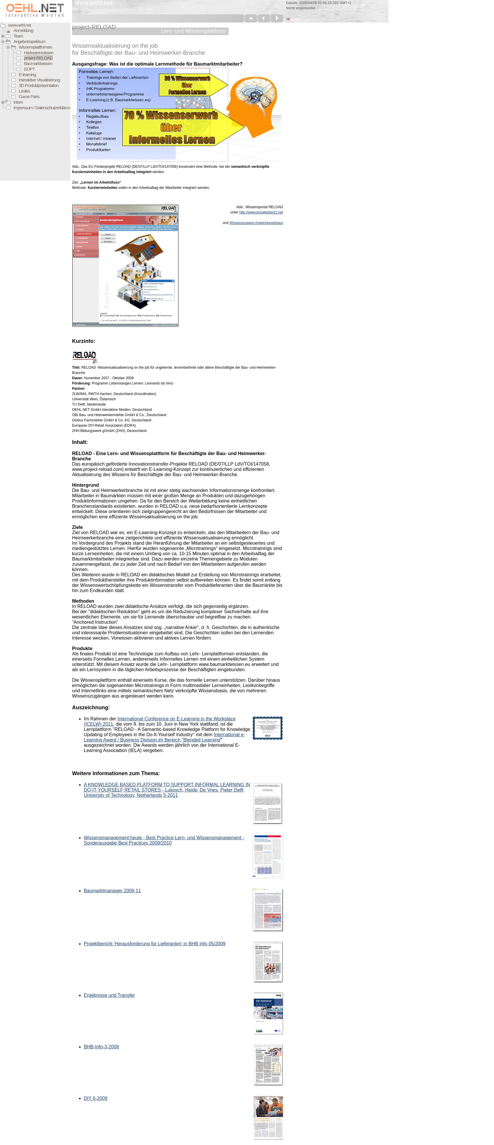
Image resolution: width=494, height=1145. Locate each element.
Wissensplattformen (35, 47)
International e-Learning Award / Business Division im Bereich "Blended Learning (164, 737)
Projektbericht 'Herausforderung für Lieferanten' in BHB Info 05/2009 (155, 943)
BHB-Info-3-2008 (101, 1046)
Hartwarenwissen (38, 52)
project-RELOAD (38, 57)
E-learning (27, 74)
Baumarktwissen (38, 63)
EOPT (29, 68)
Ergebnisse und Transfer (109, 995)
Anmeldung (23, 30)
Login (293, 19)
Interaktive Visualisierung (39, 79)
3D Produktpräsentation (39, 85)
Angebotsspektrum (29, 41)
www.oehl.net (19, 25)
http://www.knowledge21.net (261, 212)
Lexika (24, 90)
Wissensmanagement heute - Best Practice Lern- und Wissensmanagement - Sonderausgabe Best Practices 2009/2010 (164, 840)
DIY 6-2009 (96, 1098)
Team (18, 35)
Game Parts (29, 96)
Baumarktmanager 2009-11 (112, 890)
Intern (18, 102)
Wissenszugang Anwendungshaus (256, 223)
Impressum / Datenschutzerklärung (42, 107)
